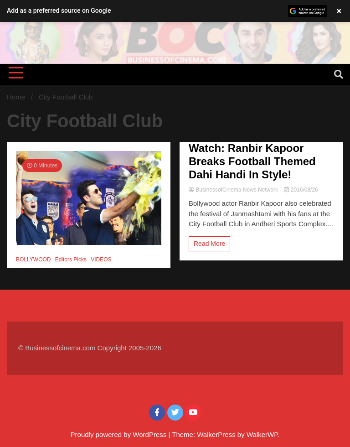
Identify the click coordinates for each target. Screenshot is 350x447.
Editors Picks (71, 259)
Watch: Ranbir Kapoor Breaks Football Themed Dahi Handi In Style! (252, 161)
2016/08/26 (301, 190)
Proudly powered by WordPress (120, 434)
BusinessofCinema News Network (234, 190)
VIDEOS (101, 259)
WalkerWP (262, 434)
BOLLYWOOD (33, 259)
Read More (209, 243)
